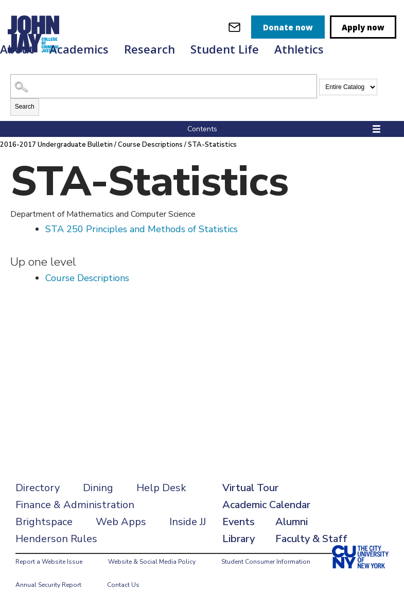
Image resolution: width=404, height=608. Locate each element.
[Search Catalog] (164, 86)
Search (24, 106)
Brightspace (44, 522)
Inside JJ (187, 522)
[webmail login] (234, 27)
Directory (37, 488)
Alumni (291, 522)
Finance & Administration (74, 505)
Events (238, 522)
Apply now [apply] (363, 27)
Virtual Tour (250, 488)
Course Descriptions (150, 144)
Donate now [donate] (288, 27)
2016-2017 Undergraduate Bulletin (56, 144)
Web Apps (121, 522)
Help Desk (161, 488)
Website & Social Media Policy (152, 562)
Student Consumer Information (265, 562)
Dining (98, 488)
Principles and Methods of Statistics (141, 229)
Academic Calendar (266, 505)
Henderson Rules (56, 539)
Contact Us (123, 585)
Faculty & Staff (311, 539)
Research (149, 49)
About (17, 49)
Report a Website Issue (48, 562)
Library (238, 539)
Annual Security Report (48, 585)
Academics (79, 49)
